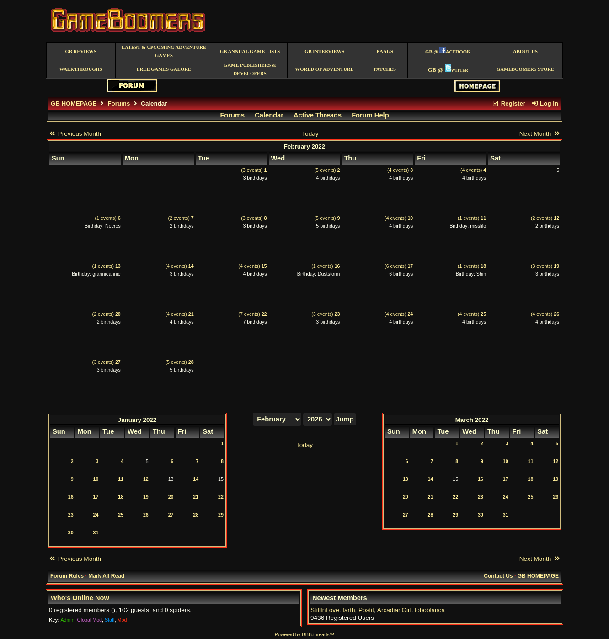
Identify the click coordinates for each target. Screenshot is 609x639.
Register (508, 103)
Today (310, 133)
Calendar (269, 115)
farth (348, 610)
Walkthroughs (80, 69)
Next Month (540, 133)
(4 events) (400, 170)
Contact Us (498, 576)
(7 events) (252, 314)
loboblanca (430, 610)
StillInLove (324, 610)
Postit (366, 610)
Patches (385, 69)
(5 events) (327, 170)
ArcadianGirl (394, 610)
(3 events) (254, 170)
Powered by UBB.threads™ (304, 634)
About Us (525, 51)
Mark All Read (106, 576)
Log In (544, 103)
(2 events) (180, 218)
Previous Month (74, 133)
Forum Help (370, 115)
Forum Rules (67, 576)
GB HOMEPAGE (73, 103)
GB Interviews (324, 51)
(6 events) (399, 266)
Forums (118, 103)
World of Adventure (324, 69)
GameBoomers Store (525, 69)
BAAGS (384, 51)
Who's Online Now (80, 598)
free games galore (164, 69)
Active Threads (318, 115)
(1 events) (108, 218)
